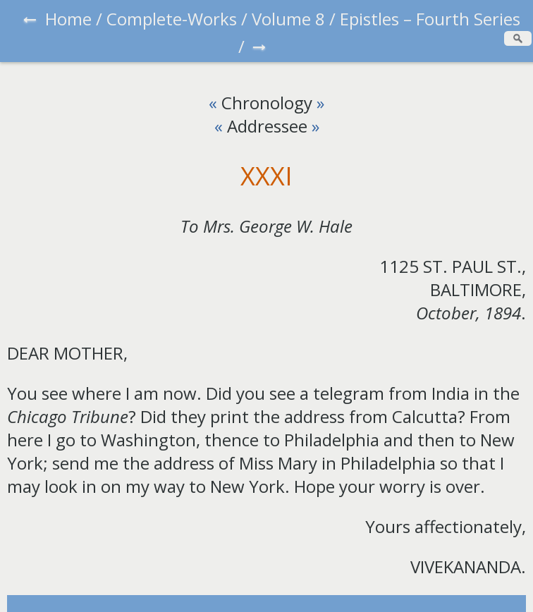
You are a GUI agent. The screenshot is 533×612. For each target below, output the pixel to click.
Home (68, 18)
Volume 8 (288, 18)
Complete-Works (171, 18)
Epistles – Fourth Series (430, 18)
